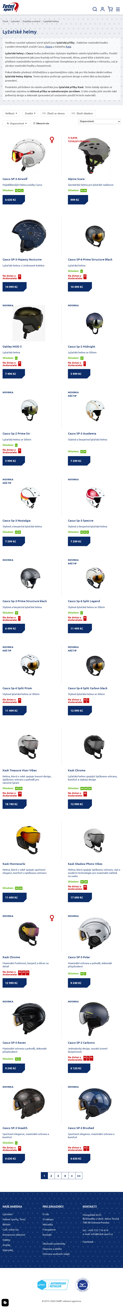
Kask (68, 46)
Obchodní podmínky (54, 1243)
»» (79, 1175)
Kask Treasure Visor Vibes (20, 770)
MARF (59, 1301)
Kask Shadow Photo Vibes (85, 863)
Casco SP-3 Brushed (81, 1127)
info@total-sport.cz (102, 1234)
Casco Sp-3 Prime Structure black (25, 601)
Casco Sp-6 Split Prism (17, 688)
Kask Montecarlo (14, 863)
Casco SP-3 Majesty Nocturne (22, 259)
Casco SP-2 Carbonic (81, 1042)
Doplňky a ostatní (31, 21)
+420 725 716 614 (98, 1230)
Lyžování (15, 21)
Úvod (5, 21)
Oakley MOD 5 (12, 346)
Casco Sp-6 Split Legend (84, 601)
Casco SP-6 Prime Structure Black (90, 259)
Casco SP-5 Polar (79, 957)
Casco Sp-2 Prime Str (16, 433)
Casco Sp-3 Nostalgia (17, 520)
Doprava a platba (52, 1248)
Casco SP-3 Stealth (15, 1127)
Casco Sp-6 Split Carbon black (87, 688)
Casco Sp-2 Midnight (81, 346)
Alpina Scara (76, 178)
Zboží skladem (85, 113)
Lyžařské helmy (51, 21)
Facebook (88, 1241)
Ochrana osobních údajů (56, 1253)
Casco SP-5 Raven (14, 1042)
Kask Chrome (76, 770)
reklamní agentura (72, 1301)
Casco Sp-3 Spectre (80, 520)
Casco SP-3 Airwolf (15, 178)
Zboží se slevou (56, 113)
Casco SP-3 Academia (82, 433)
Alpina (48, 46)
